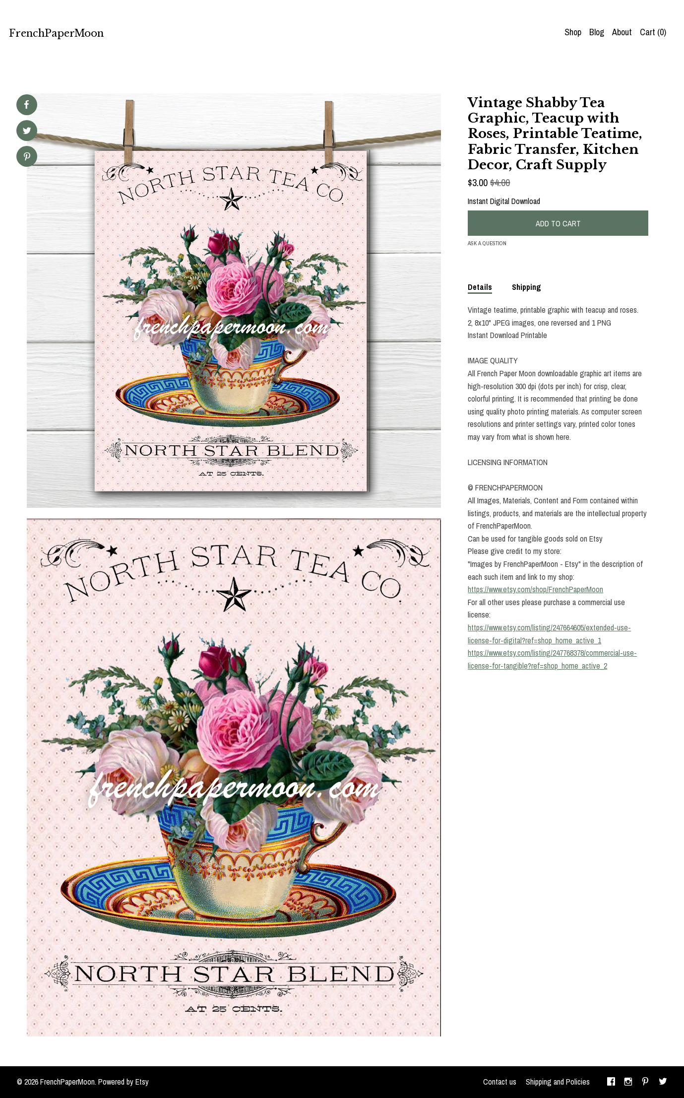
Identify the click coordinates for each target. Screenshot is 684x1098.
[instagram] (628, 1082)
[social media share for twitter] (27, 132)
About (622, 32)
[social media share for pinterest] (27, 157)
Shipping (526, 286)
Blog (596, 32)
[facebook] (611, 1082)
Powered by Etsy (123, 1081)
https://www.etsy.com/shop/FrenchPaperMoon (535, 589)
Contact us (499, 1081)
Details (480, 286)
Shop (572, 32)
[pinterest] (645, 1082)
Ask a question (487, 243)
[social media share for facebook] (26, 104)
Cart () (653, 32)
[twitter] (663, 1082)
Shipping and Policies (558, 1081)
